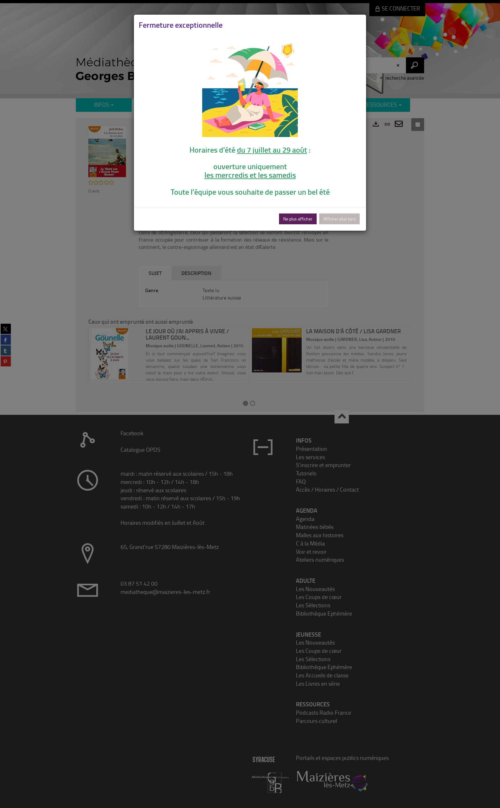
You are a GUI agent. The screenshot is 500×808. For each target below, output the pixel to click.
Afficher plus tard (339, 219)
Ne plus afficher (297, 219)
